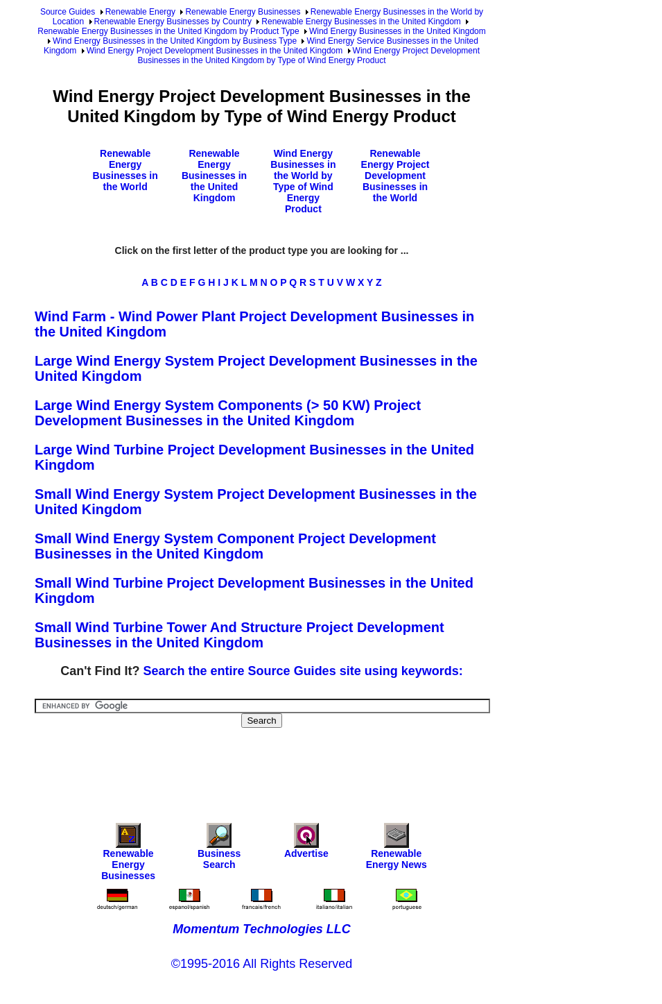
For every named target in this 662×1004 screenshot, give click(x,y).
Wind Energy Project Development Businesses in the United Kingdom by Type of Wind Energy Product (309, 55)
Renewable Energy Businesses (242, 12)
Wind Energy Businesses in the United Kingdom (397, 31)
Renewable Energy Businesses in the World (125, 170)
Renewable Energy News (396, 849)
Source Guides (67, 12)
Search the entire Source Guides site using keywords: (303, 671)
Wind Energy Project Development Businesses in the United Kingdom (215, 51)
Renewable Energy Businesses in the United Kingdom (361, 21)
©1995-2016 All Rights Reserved (261, 964)
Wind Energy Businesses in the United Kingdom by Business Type (175, 41)
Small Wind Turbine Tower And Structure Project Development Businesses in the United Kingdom (239, 635)
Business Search (219, 849)
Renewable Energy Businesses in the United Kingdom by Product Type (168, 31)
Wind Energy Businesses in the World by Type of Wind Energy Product (303, 181)
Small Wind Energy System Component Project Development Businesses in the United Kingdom (235, 546)
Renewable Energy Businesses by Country (173, 21)
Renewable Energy (140, 12)
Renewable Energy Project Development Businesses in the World (395, 175)
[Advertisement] (287, 766)
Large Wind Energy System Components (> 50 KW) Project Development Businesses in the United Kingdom (228, 413)
